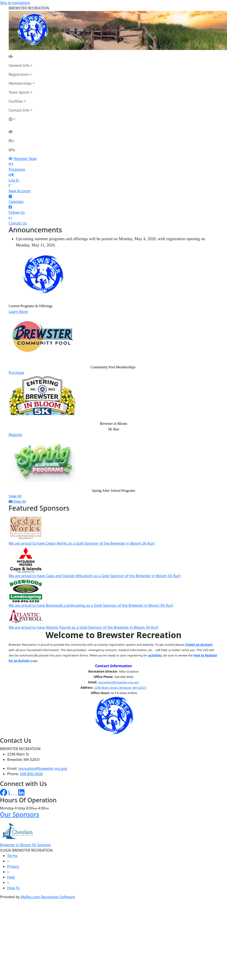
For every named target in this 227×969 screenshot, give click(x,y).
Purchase (16, 372)
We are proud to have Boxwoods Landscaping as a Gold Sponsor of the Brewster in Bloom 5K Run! (91, 605)
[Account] (22, 119)
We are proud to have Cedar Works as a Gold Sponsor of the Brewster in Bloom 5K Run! (82, 543)
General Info (19, 65)
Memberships (20, 83)
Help (11, 877)
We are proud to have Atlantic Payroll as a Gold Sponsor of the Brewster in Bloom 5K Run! (84, 627)
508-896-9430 (31, 773)
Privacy (13, 866)
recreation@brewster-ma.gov (118, 682)
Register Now (25, 158)
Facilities (16, 101)
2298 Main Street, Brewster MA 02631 (120, 688)
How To (13, 887)
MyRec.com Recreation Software (48, 896)
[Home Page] (22, 56)
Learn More (18, 311)
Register (16, 434)
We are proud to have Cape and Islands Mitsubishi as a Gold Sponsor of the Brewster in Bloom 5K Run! (95, 575)
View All (15, 496)
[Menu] (12, 149)
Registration (19, 74)
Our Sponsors (19, 814)
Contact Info (19, 110)
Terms (12, 855)
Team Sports (19, 92)
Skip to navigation (15, 2)
